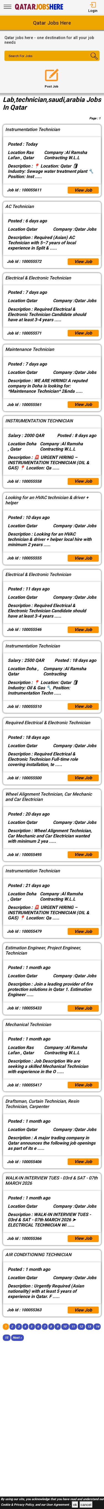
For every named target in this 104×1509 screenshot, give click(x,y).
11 (73, 1333)
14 (97, 1333)
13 (89, 1333)
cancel (86, 1505)
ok (75, 1505)
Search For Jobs (21, 56)
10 (64, 1333)
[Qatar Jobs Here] (39, 9)
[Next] (17, 1344)
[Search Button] (92, 60)
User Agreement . (58, 1505)
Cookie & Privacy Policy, (18, 1505)
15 (6, 1344)
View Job (83, 190)
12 (81, 1333)
